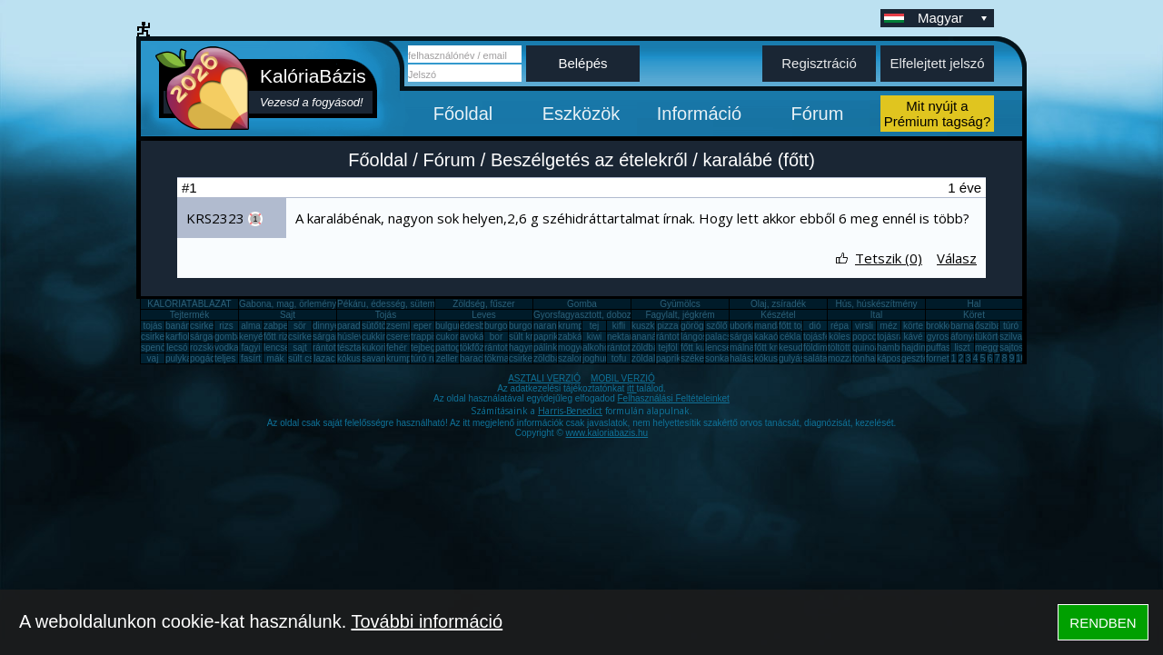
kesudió (794, 347)
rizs (226, 326)
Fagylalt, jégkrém (679, 315)
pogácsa (207, 358)
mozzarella (849, 358)
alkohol (596, 347)
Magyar (954, 17)
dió (814, 326)
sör (299, 326)
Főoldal (463, 114)
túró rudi (427, 358)
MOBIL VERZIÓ (623, 378)
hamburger (898, 347)
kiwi (594, 337)
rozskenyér (212, 347)
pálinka (547, 347)
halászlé (746, 358)
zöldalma (649, 358)
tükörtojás (994, 337)
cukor (447, 337)
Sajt (287, 315)
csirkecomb (164, 337)
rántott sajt (628, 347)
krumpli (572, 326)
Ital (876, 315)
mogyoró (575, 347)
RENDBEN (1102, 622)
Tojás (385, 315)
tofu (619, 358)
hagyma (525, 347)
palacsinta (725, 337)
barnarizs (969, 326)
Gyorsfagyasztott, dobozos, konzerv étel (614, 315)
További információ (426, 621)
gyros (938, 337)
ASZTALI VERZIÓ (544, 378)
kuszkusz (650, 326)
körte (913, 326)
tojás (152, 326)
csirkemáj (307, 337)
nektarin (623, 337)
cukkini (376, 337)
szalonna (576, 358)
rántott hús (677, 337)
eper (422, 326)
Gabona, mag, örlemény (287, 304)
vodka (226, 347)
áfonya (964, 337)
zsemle (400, 326)
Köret (974, 315)
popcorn (868, 337)
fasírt (251, 358)
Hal (973, 304)
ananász (648, 337)
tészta (349, 347)
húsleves (355, 337)
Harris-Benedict (570, 410)
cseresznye (409, 337)
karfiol (177, 337)
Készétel (777, 315)
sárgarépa (333, 337)
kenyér (252, 337)
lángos (694, 337)
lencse (276, 347)
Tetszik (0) (888, 258)
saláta (815, 358)
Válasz (957, 258)
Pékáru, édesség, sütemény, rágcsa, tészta (424, 304)
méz (889, 326)
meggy (988, 347)
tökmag (499, 358)
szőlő (716, 326)
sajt (300, 347)
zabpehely (284, 326)
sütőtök (376, 326)
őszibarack (997, 326)
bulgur (448, 326)
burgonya (503, 326)
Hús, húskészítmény (876, 304)
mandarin (773, 326)
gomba (228, 337)
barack (473, 358)
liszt (961, 347)
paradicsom (360, 326)
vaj (153, 358)
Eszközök (581, 114)
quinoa (866, 347)
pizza (667, 326)
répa (839, 326)
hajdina (915, 347)
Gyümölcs (680, 304)
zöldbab (647, 347)
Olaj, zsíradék (778, 304)
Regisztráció (819, 63)
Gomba (582, 304)
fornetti (940, 358)
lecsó (176, 347)
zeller (447, 358)
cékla (790, 337)
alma (251, 326)
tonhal (864, 358)
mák (275, 358)
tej (595, 326)
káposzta (895, 358)
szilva (1010, 337)
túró (1011, 326)
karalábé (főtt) (758, 160)
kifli (618, 326)
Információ (699, 114)
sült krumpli (532, 337)
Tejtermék (189, 315)
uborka (744, 326)
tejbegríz (428, 347)
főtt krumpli (776, 347)
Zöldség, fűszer (483, 304)
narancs (549, 326)
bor (496, 337)
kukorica (378, 347)
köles (839, 337)
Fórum (817, 114)
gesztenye (922, 358)
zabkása (574, 337)
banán (178, 326)
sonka (717, 358)
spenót (154, 347)
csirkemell (210, 326)
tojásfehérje (826, 337)
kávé (912, 337)
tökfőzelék (480, 347)
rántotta (499, 347)
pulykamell (186, 358)
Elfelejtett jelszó (937, 63)
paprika (548, 337)
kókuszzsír (358, 358)
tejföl (667, 347)
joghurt (596, 358)
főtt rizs (278, 337)
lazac (323, 358)
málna (742, 347)
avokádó (477, 337)
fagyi (250, 347)
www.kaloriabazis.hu (607, 433)
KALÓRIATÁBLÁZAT (189, 304)
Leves (484, 315)
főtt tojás (796, 326)
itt (632, 388)
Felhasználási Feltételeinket (673, 398)
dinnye (326, 326)
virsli (864, 326)
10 (1021, 358)
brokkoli (941, 326)
